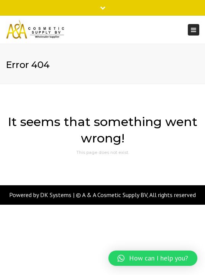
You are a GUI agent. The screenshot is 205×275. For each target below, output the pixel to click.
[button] (152, 258)
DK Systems (55, 195)
